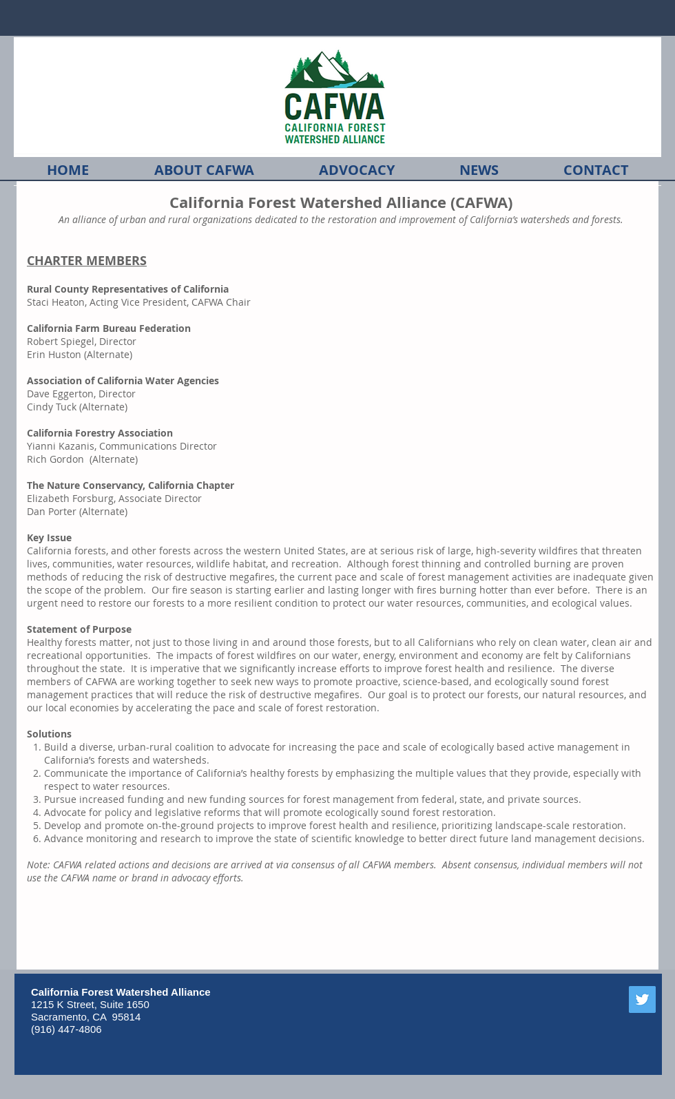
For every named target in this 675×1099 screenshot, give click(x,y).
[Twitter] (642, 999)
